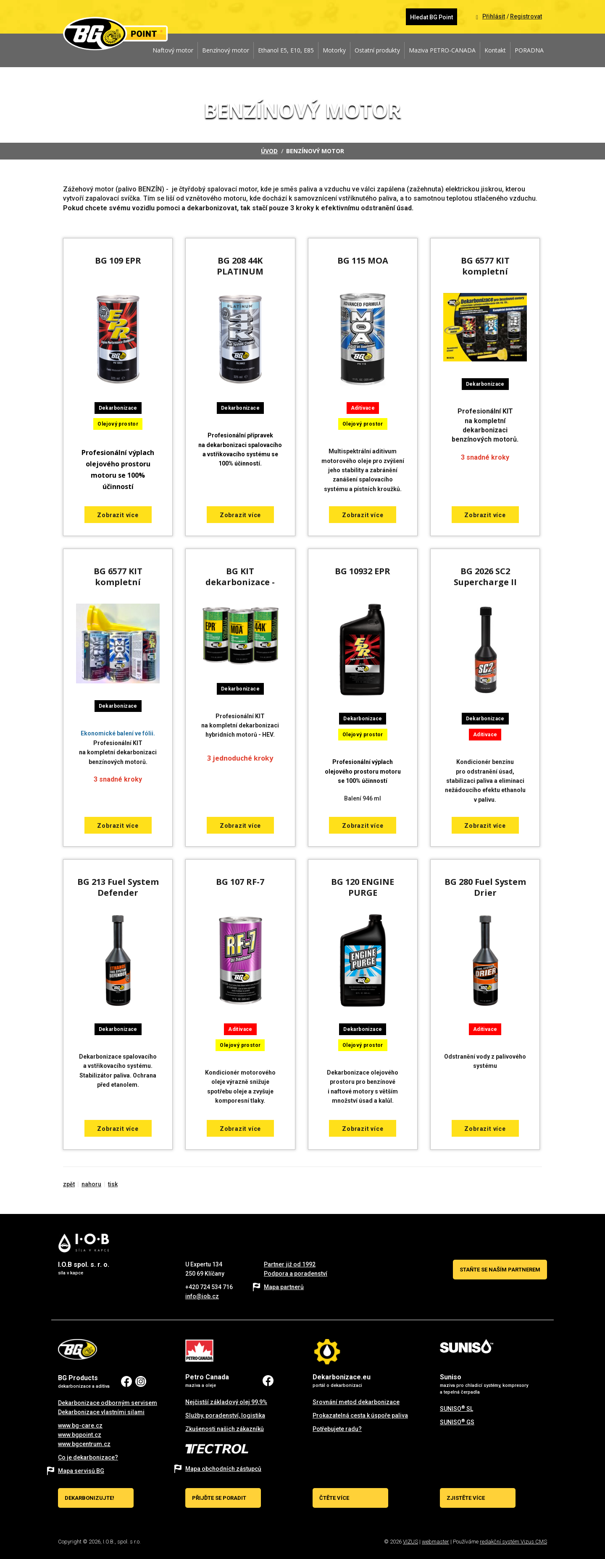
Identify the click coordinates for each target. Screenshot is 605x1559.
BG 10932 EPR (362, 571)
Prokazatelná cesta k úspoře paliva (360, 1415)
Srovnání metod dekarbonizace (356, 1402)
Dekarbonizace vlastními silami (101, 1412)
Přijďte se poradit (219, 1498)
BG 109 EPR (118, 260)
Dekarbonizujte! (89, 1498)
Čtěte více (334, 1498)
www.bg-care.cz (80, 1425)
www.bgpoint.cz (79, 1434)
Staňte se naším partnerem (500, 1269)
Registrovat (526, 16)
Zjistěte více (466, 1498)
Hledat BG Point (431, 17)
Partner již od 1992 (290, 1264)
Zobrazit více (117, 515)
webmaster (435, 1541)
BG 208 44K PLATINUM (240, 266)
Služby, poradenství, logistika (225, 1415)
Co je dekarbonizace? (88, 1457)
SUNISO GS (457, 1422)
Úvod (269, 151)
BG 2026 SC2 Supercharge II (485, 576)
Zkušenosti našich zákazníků (224, 1429)
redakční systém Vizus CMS (513, 1541)
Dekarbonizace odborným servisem (107, 1402)
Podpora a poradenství (295, 1273)
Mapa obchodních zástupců (223, 1468)
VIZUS (410, 1541)
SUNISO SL (456, 1408)
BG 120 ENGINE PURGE (362, 887)
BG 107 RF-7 (240, 881)
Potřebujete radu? (337, 1429)
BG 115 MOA (362, 260)
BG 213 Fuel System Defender (118, 887)
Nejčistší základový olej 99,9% (226, 1402)
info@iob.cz (202, 1296)
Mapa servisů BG (81, 1470)
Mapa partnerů (284, 1287)
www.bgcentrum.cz (84, 1444)
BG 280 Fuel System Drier (485, 887)
